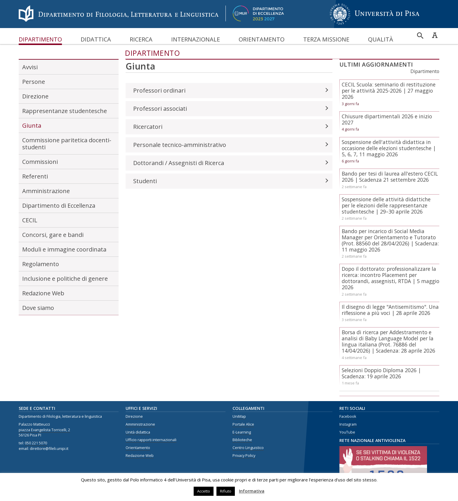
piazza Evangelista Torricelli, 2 (44, 429)
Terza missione (326, 39)
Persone (33, 82)
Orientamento (261, 39)
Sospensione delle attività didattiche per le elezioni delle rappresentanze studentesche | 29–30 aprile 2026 (386, 205)
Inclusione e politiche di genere (65, 278)
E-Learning (242, 432)
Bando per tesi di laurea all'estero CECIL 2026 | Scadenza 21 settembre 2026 (390, 176)
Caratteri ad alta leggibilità (434, 35)
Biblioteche (242, 439)
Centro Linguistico (248, 447)
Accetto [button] (203, 491)
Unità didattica (138, 432)
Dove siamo (38, 308)
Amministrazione (46, 191)
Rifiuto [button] (225, 491)
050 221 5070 (36, 443)
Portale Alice (243, 424)
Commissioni (40, 162)
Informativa (251, 491)
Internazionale (195, 39)
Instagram (348, 424)
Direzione (35, 96)
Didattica (96, 39)
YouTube (347, 432)
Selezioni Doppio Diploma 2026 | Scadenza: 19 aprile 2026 (381, 373)
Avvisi (30, 67)
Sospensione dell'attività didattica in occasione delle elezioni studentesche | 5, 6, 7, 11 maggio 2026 (389, 148)
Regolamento (40, 264)
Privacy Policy (244, 455)
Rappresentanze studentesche (64, 111)
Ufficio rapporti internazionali (151, 439)
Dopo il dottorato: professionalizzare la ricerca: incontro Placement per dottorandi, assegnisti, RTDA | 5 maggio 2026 (390, 278)
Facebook (347, 416)
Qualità (380, 39)
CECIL (29, 220)
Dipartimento (40, 39)
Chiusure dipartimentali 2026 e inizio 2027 (387, 119)
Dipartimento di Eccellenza (58, 205)
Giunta (31, 125)
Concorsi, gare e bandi (53, 235)
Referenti (35, 176)
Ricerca (141, 39)
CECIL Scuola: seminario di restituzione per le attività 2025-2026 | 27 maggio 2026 (389, 90)
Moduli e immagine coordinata (64, 249)
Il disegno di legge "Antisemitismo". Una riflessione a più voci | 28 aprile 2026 (390, 309)
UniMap (239, 416)
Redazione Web (43, 293)
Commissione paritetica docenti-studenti (66, 143)
